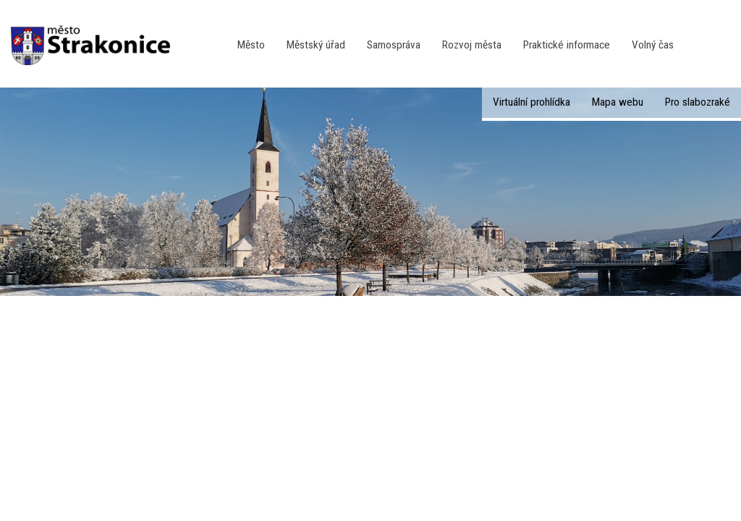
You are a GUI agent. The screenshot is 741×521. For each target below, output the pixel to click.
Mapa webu (617, 102)
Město (251, 44)
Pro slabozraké (697, 102)
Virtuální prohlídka (531, 102)
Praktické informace (566, 44)
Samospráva (393, 44)
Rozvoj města (471, 44)
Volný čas (653, 44)
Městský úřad (316, 44)
